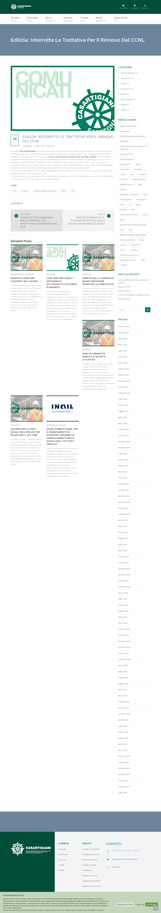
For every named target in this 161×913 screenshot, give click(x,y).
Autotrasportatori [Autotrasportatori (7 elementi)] (127, 159)
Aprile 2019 (122, 690)
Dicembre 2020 (124, 568)
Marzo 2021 (122, 550)
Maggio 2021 (123, 538)
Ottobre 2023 (123, 387)
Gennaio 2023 (123, 435)
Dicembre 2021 (124, 496)
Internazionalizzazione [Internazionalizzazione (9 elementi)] (129, 214)
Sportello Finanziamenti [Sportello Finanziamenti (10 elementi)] (129, 255)
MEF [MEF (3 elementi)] (122, 220)
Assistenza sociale (89, 865)
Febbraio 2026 (124, 326)
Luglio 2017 (122, 792)
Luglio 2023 (122, 399)
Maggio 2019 (123, 683)
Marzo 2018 (122, 750)
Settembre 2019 (124, 659)
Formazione (61, 425)
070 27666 (116, 867)
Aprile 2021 (122, 544)
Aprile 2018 (122, 744)
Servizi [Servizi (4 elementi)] (123, 250)
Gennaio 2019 (123, 708)
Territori (124, 110)
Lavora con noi (120, 19)
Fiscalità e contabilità (90, 849)
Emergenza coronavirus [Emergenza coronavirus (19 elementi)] (129, 194)
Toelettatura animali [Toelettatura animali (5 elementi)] (128, 260)
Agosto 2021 (123, 520)
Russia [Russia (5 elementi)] (141, 240)
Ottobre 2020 (123, 581)
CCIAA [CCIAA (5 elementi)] (122, 174)
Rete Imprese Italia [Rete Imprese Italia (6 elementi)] (127, 240)
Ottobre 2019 (123, 653)
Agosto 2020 (123, 593)
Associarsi (68, 19)
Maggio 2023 (123, 411)
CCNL (15, 191)
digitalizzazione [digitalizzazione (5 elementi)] (126, 184)
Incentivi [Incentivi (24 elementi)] (123, 209)
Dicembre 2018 (124, 714)
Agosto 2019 (123, 665)
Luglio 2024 (122, 351)
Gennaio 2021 (123, 562)
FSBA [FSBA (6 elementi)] (122, 204)
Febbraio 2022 (124, 484)
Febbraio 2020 (124, 629)
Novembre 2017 (124, 774)
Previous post (25, 214)
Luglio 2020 (122, 599)
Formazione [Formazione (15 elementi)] (140, 199)
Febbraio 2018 (124, 756)
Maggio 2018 (123, 738)
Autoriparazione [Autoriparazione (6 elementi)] (126, 154)
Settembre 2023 (124, 393)
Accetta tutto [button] (151, 904)
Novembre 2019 (124, 647)
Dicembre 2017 (124, 768)
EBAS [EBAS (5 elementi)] (140, 184)
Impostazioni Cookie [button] (125, 904)
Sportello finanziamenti (91, 881)
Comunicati (50, 146)
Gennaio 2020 (123, 635)
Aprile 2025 (122, 338)
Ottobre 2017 (123, 780)
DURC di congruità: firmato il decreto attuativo (94, 356)
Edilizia (64, 191)
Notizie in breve (124, 287)
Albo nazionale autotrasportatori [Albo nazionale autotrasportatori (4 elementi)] (133, 136)
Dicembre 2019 (124, 641)
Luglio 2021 (122, 526)
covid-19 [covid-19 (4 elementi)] (123, 179)
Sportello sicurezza (89, 875)
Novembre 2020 (124, 575)
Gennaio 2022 (123, 490)
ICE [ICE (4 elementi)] (130, 204)
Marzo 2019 (122, 696)
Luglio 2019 (122, 671)
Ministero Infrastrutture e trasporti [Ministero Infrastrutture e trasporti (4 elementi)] (133, 225)
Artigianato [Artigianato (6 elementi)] (124, 141)
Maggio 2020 (123, 611)
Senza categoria (127, 99)
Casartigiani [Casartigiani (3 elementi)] (138, 169)
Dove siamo (32, 19)
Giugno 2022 (123, 460)
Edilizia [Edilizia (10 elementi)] (123, 189)
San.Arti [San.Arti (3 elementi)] (123, 245)
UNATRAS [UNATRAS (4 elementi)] (123, 265)
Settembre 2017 (124, 786)
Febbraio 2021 (124, 556)
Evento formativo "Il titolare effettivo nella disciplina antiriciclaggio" (86, 220)
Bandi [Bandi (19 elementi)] (138, 164)
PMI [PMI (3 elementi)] (130, 230)
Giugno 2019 (123, 677)
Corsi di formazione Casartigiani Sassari (133, 295)
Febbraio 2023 (124, 429)
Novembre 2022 (124, 447)
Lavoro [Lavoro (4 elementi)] (145, 214)
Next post (101, 214)
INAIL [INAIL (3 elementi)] (138, 204)
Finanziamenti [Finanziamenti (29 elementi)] (125, 199)
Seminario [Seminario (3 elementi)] (135, 245)
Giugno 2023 (123, 405)
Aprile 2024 (122, 357)
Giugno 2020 (123, 605)
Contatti (84, 19)
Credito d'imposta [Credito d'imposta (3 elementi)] (139, 179)
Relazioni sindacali (89, 860)
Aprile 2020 (122, 617)
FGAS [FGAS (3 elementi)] (145, 194)
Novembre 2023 (124, 381)
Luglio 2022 (122, 453)
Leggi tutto (140, 904)
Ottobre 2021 (123, 508)
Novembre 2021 (124, 502)
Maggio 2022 (123, 466)
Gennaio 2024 (123, 375)
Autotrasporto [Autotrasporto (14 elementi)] (125, 164)
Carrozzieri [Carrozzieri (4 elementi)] (124, 169)
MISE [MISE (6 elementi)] (122, 230)
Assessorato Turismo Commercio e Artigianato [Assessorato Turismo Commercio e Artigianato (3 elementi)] (133, 147)
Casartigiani (27, 146)
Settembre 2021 (124, 514)
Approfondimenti (17, 274)
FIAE (73, 191)
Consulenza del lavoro (91, 854)
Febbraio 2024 (124, 369)
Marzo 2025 (122, 345)
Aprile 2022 (122, 472)
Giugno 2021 (123, 532)
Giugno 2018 (123, 732)
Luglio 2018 (122, 726)
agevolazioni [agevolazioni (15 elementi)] (125, 131)
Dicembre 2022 (124, 441)
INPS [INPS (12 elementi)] (133, 209)
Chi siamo (15, 19)
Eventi (123, 83)
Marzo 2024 (122, 363)
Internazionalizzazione (91, 886)
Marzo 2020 (122, 623)
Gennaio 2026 (123, 332)
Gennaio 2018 (123, 762)
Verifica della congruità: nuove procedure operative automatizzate (98, 281)
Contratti (25, 191)
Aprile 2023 (122, 417)
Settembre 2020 (124, 587)
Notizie (101, 19)
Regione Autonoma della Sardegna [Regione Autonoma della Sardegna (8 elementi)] (133, 235)
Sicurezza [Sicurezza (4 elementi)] (134, 250)
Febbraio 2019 (124, 702)
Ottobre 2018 (123, 720)
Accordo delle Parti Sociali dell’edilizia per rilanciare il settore (25, 432)
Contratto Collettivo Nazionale (44, 191)
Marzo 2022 (122, 478)
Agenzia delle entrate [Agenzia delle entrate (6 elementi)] (128, 126)
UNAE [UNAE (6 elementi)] (143, 260)
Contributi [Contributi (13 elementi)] (143, 174)
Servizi (50, 19)
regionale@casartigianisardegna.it (125, 859)
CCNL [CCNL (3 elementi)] (132, 174)
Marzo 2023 (122, 423)
